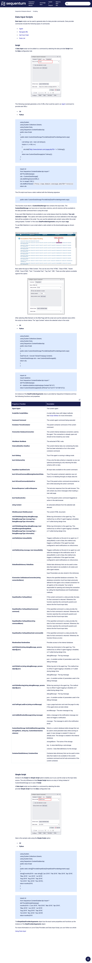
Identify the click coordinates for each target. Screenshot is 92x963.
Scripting (35, 11)
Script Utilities (54, 415)
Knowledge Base (43, 3)
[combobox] (77, 3)
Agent (21, 29)
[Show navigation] (88, 959)
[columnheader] (28, 404)
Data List (22, 38)
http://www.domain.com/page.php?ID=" (42, 149)
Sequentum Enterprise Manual (23, 11)
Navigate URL (23, 32)
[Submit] (67, 3)
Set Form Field (24, 35)
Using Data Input (20, 931)
